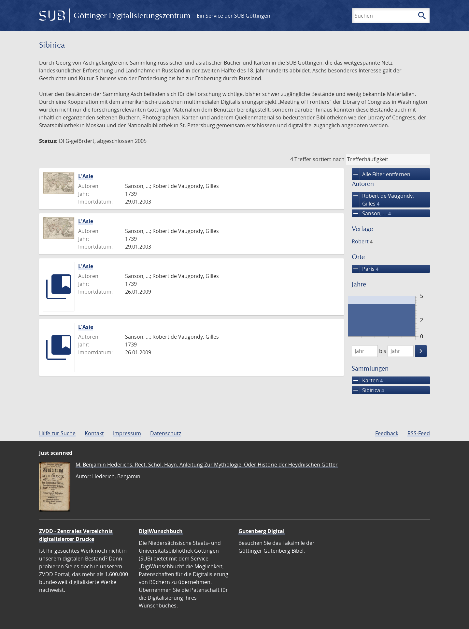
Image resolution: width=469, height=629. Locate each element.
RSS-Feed (418, 433)
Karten (367, 380)
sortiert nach (329, 159)
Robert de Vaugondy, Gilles (383, 199)
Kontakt (94, 433)
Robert (362, 241)
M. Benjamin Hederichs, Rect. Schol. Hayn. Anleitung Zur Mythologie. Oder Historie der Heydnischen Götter (207, 464)
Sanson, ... (371, 213)
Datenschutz (165, 433)
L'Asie (85, 176)
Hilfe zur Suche (57, 433)
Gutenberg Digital (261, 531)
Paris (365, 269)
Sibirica (368, 390)
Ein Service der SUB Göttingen (233, 15)
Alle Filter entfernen (381, 174)
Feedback (386, 433)
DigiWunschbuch (161, 531)
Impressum (127, 433)
